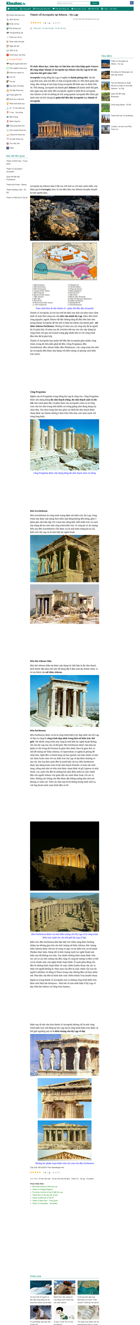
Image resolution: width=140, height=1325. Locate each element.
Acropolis (90, 1178)
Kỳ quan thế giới (48, 28)
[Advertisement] (64, 47)
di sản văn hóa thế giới (61, 1178)
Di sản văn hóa (60, 28)
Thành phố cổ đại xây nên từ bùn (45, 1195)
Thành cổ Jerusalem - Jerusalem (44, 1203)
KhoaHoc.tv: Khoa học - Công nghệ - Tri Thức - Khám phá (18, 3)
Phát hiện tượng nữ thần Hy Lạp (44, 1186)
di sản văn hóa (44, 1178)
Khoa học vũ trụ (78, 9)
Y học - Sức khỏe (109, 9)
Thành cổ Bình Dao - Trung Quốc (45, 1200)
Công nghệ (25, 9)
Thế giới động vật (61, 9)
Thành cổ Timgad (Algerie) (42, 1189)
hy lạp (82, 1178)
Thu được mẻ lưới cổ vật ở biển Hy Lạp (47, 1192)
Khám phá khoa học (41, 9)
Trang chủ (12, 9)
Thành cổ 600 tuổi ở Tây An (43, 1198)
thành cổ (75, 1178)
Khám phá (37, 28)
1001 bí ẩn (93, 9)
